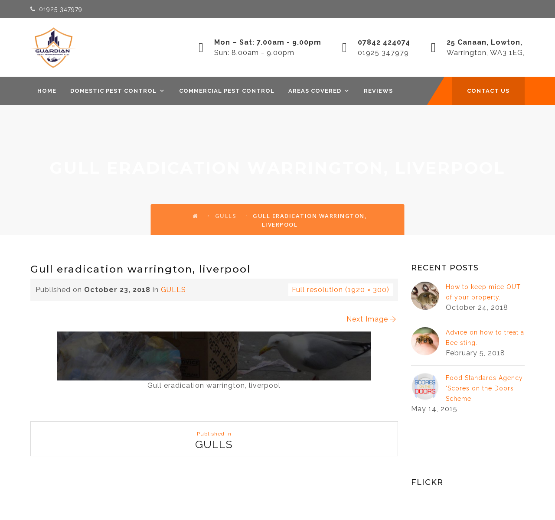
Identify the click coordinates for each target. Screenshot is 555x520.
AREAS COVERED (319, 91)
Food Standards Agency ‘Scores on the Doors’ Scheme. (484, 388)
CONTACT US (488, 91)
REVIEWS (378, 91)
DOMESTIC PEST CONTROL (117, 91)
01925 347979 (60, 9)
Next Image (372, 319)
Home (46, 91)
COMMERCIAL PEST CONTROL (226, 91)
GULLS (173, 290)
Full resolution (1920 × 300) (340, 290)
